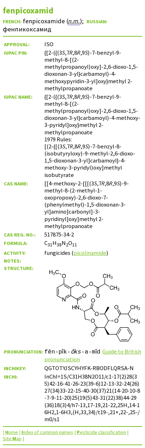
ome (11, 432)
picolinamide (90, 253)
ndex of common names (47, 432)
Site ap (12, 438)
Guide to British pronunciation (86, 355)
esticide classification (101, 432)
